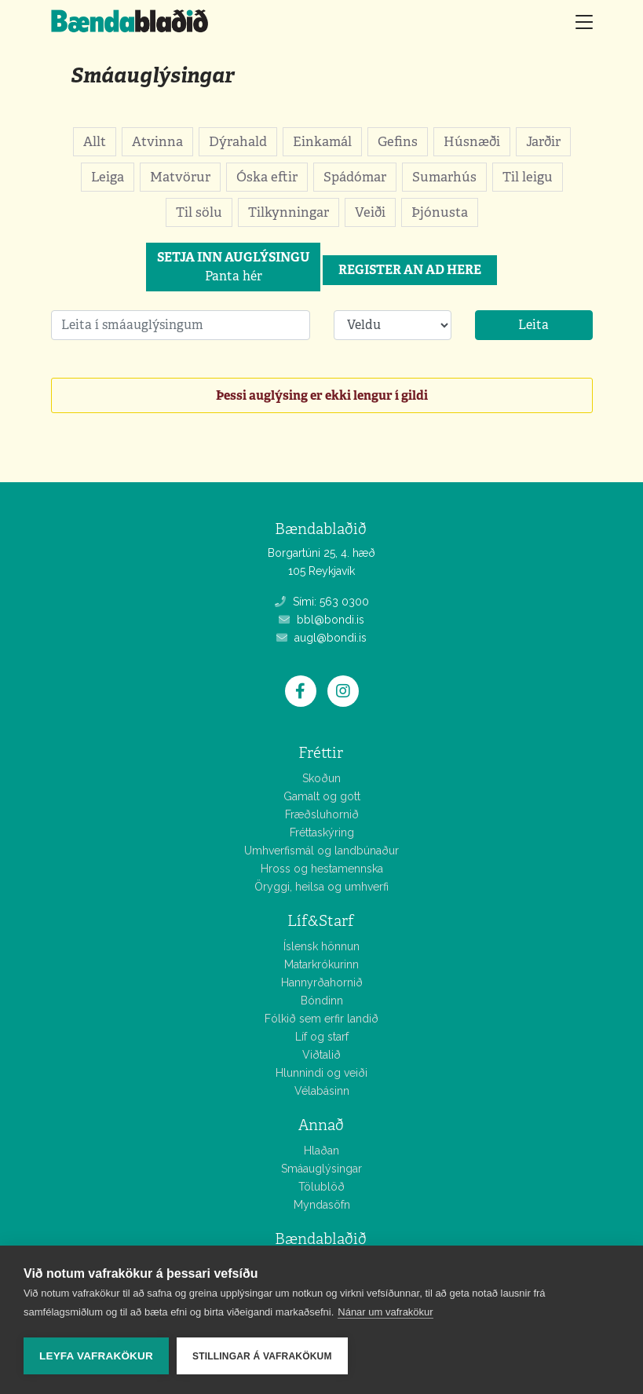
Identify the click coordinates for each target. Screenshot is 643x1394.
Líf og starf (322, 1036)
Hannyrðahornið (322, 982)
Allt (94, 141)
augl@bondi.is (321, 637)
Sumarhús (444, 176)
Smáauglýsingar (152, 75)
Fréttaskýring (322, 832)
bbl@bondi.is (321, 619)
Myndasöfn (322, 1204)
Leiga (107, 176)
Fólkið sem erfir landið (321, 1018)
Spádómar (354, 176)
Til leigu (527, 176)
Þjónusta (439, 212)
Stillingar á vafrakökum (262, 1356)
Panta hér (233, 266)
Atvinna (157, 141)
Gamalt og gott (321, 796)
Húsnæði (472, 141)
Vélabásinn (321, 1091)
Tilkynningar (288, 212)
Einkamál (322, 141)
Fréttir (320, 753)
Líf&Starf (320, 921)
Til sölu (199, 212)
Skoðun (321, 778)
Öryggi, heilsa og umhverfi (321, 886)
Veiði (370, 212)
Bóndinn (322, 1000)
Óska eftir (267, 176)
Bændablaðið (321, 1239)
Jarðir (543, 141)
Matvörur (180, 176)
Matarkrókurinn (321, 964)
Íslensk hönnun (321, 946)
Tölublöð (321, 1186)
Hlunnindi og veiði (321, 1073)
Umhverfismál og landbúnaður (321, 850)
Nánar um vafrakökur (385, 1312)
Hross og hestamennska (322, 868)
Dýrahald (238, 141)
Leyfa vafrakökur (96, 1356)
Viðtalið (321, 1054)
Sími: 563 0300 (322, 601)
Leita (533, 324)
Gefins (398, 141)
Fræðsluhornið (322, 814)
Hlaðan (321, 1150)
